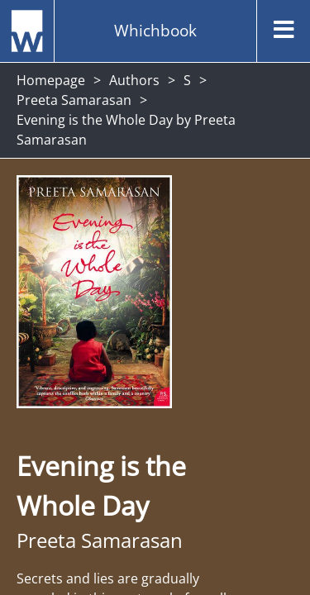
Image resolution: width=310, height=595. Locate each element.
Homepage (51, 80)
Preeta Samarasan (74, 100)
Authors (134, 80)
